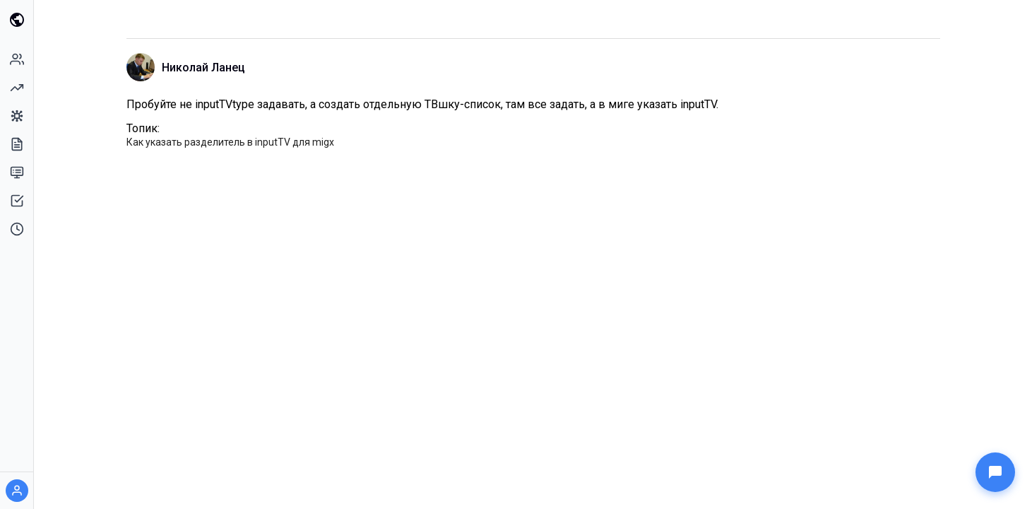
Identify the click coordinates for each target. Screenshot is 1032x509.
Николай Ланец (203, 67)
